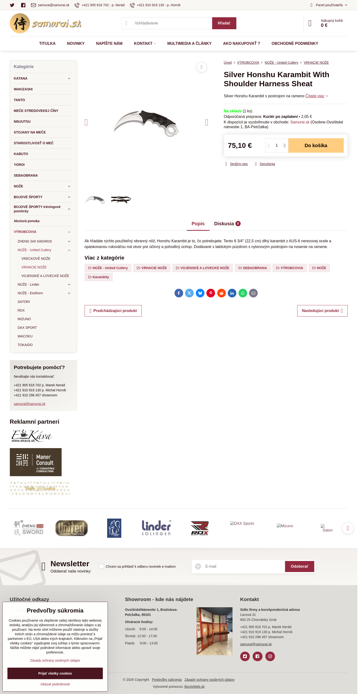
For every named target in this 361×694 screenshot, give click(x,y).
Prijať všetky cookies (55, 673)
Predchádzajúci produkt (113, 311)
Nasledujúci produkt (322, 311)
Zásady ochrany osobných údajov (210, 680)
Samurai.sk (299, 122)
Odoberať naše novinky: (71, 571)
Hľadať (224, 23)
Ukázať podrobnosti (55, 684)
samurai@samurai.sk (30, 404)
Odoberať (299, 566)
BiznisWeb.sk (195, 686)
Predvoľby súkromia (167, 680)
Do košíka (316, 145)
